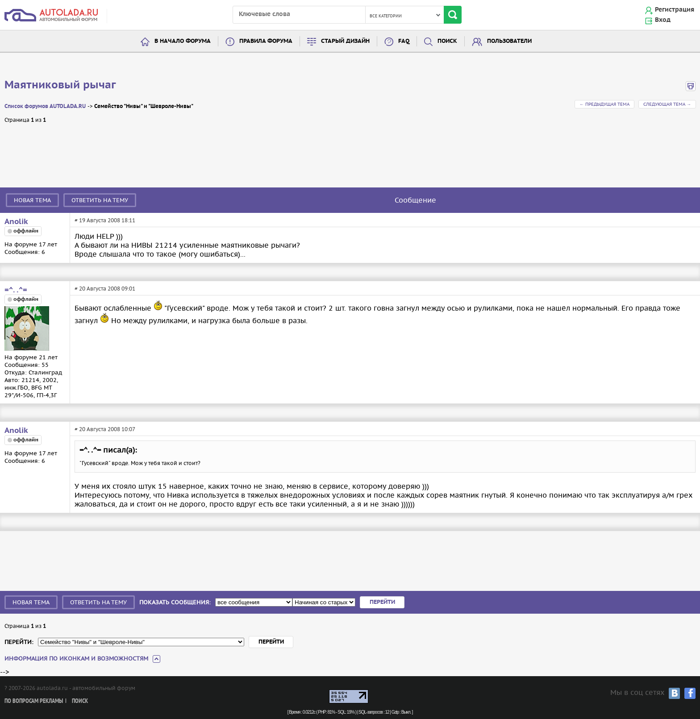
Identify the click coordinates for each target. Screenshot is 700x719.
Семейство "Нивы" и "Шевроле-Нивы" (143, 106)
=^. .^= (15, 290)
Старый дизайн (345, 41)
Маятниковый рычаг (60, 85)
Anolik (16, 221)
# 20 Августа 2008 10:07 (105, 429)
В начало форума (182, 41)
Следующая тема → (667, 104)
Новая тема (32, 200)
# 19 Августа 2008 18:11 (105, 220)
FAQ (403, 41)
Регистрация (674, 9)
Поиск (447, 41)
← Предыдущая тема (604, 104)
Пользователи (509, 41)
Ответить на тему (99, 200)
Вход (663, 20)
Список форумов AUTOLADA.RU (45, 106)
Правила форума (265, 41)
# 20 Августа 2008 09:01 (105, 288)
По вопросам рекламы (33, 701)
